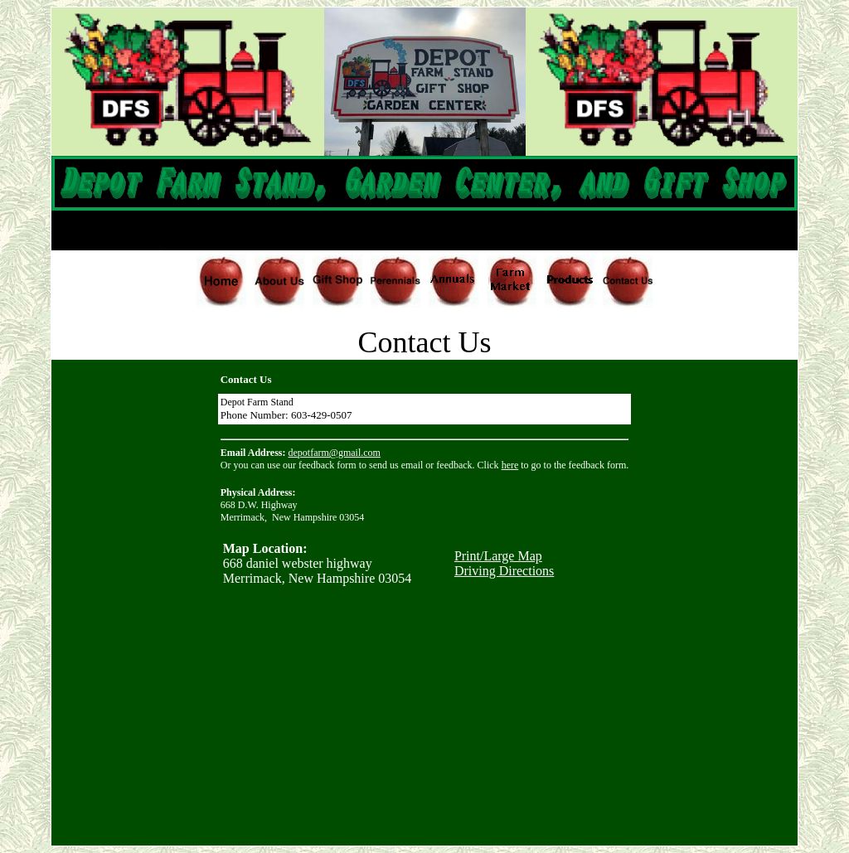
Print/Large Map (498, 556)
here (510, 465)
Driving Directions (504, 571)
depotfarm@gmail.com (335, 452)
